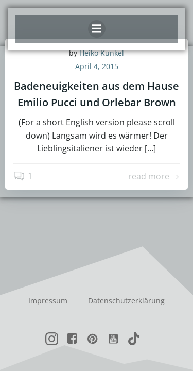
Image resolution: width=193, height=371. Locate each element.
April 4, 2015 (96, 66)
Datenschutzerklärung (126, 301)
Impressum (47, 301)
